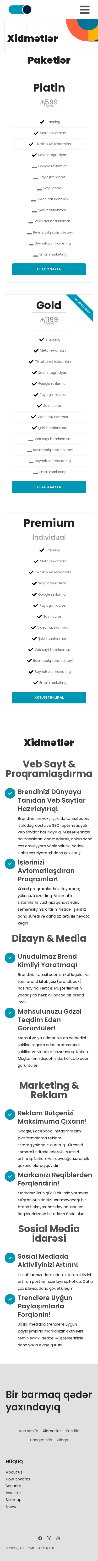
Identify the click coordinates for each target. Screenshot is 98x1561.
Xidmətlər (52, 1431)
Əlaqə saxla (49, 269)
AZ (40, 1548)
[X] (49, 1538)
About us (14, 1472)
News (11, 1506)
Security (13, 1486)
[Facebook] (40, 1538)
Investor (13, 1493)
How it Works (18, 1479)
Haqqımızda (41, 1440)
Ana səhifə (28, 1431)
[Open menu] (84, 9)
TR (52, 1548)
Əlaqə (62, 1440)
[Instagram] (58, 1538)
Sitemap (14, 1499)
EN (46, 1548)
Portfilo (72, 1431)
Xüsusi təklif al (49, 697)
